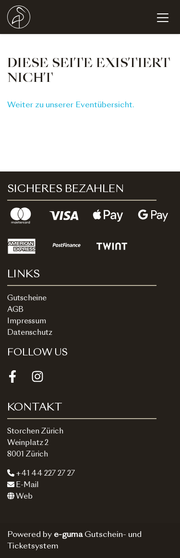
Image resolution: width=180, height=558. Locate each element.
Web (20, 497)
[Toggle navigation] (163, 17)
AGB (15, 310)
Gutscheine (27, 298)
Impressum (26, 321)
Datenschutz (29, 333)
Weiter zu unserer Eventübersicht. (70, 105)
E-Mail (23, 485)
